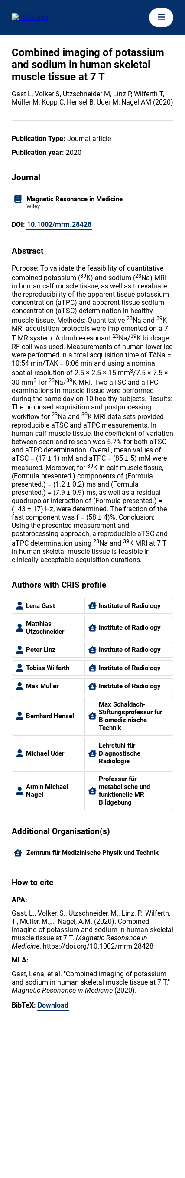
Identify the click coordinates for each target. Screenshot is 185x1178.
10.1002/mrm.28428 (59, 224)
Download (53, 1005)
